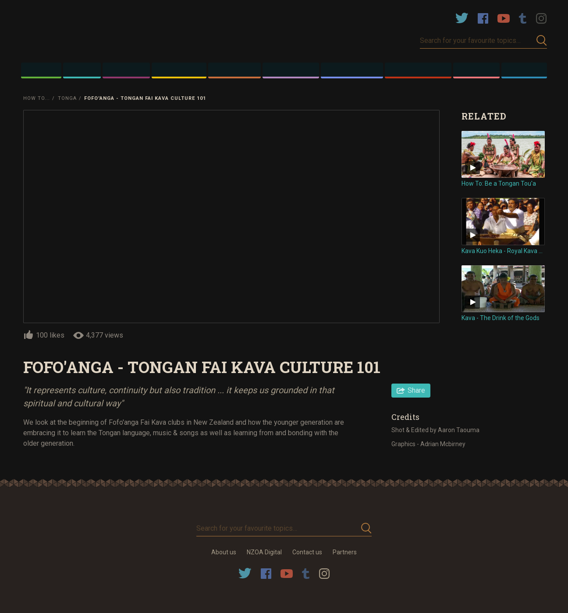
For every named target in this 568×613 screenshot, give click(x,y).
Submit (541, 40)
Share (416, 390)
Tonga (67, 98)
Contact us (307, 552)
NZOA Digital (264, 552)
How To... (36, 98)
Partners (345, 552)
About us (223, 552)
